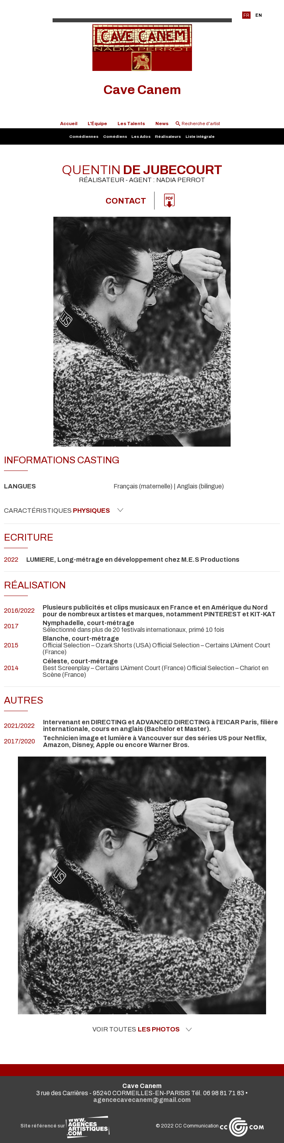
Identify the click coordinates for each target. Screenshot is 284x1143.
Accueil (68, 123)
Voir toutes (142, 1029)
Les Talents (131, 123)
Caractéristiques (63, 510)
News (161, 123)
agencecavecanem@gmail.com (142, 1099)
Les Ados (141, 136)
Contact (126, 200)
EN (258, 15)
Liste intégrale (200, 136)
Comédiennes (83, 136)
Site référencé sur (65, 1126)
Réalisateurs (168, 136)
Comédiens (115, 136)
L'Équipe (97, 123)
